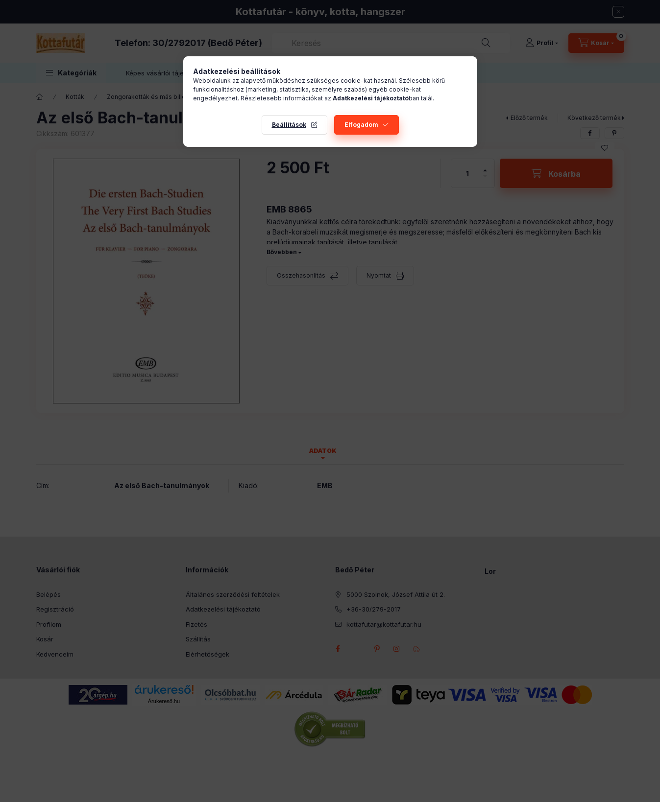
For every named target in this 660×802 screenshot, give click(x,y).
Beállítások (289, 124)
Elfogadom (361, 124)
